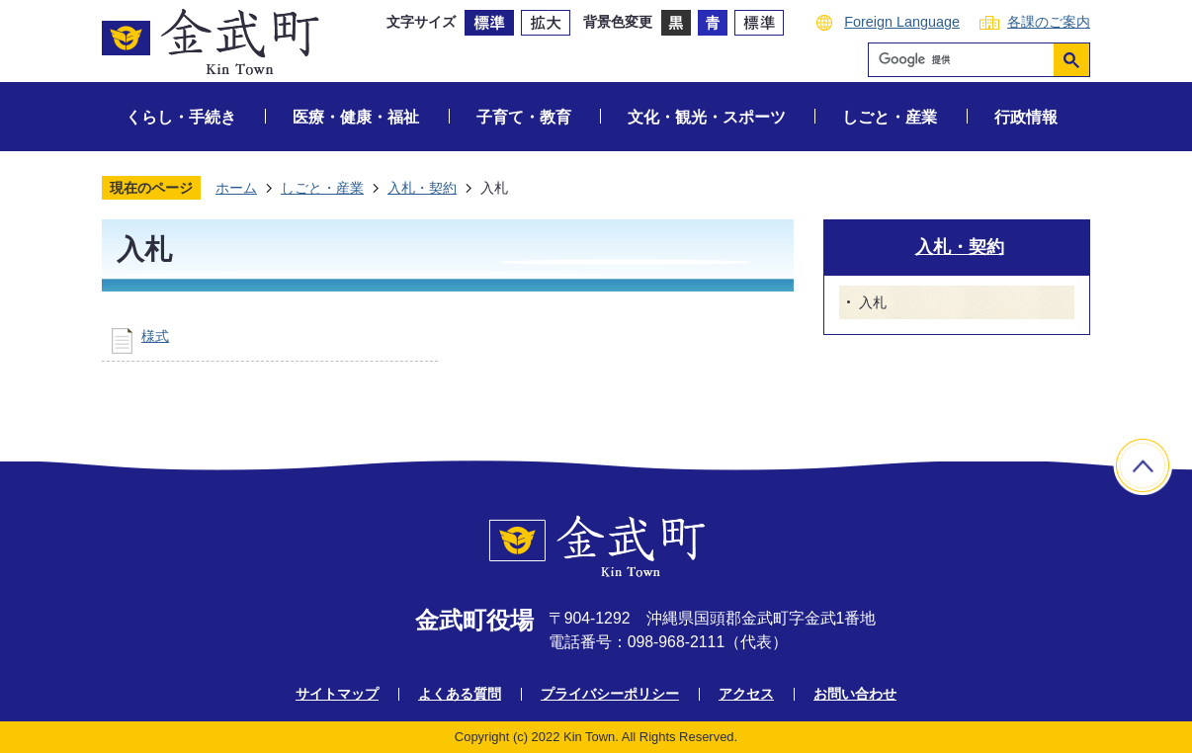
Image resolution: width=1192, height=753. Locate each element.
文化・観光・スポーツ (707, 117)
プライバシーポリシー (610, 694)
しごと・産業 (889, 117)
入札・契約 (422, 188)
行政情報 (1026, 117)
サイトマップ (337, 694)
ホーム (236, 188)
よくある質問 (459, 694)
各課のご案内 (1048, 22)
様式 (155, 336)
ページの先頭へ (1142, 465)
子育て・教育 (523, 117)
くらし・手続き (181, 117)
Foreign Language (902, 22)
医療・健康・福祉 (356, 117)
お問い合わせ (854, 694)
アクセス (746, 694)
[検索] (966, 59)
